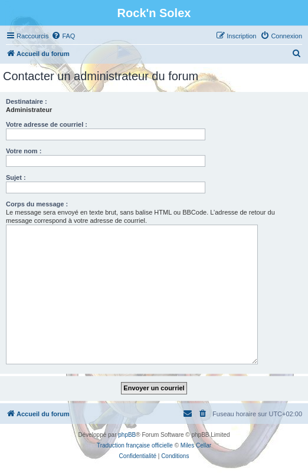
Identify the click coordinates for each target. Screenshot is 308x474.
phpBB (127, 435)
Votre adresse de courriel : (46, 124)
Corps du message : (37, 204)
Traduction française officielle (135, 445)
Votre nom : (23, 150)
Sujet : (16, 177)
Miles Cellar (196, 445)
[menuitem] (63, 36)
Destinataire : (26, 101)
